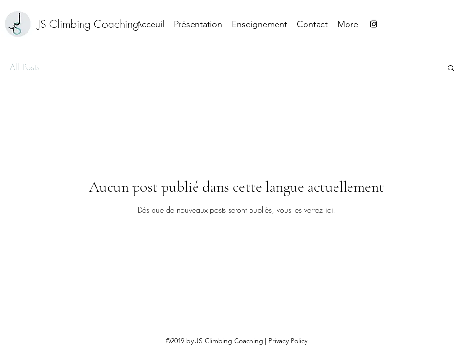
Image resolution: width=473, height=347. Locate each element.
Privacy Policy (287, 340)
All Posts (25, 67)
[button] (451, 69)
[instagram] (373, 24)
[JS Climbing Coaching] (88, 24)
